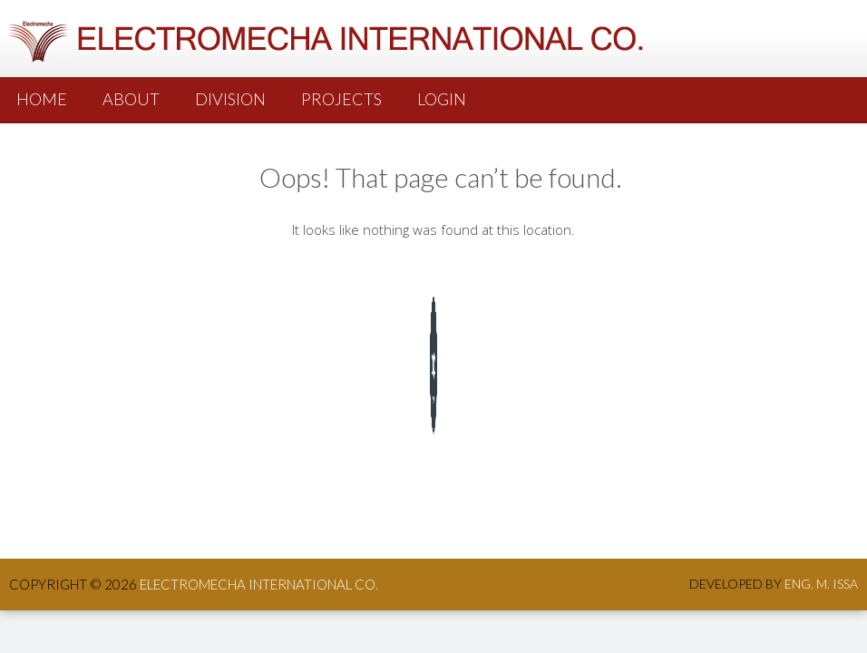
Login (441, 99)
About (131, 99)
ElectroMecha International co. (259, 584)
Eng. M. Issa (821, 583)
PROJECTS (341, 99)
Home (41, 99)
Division (230, 99)
